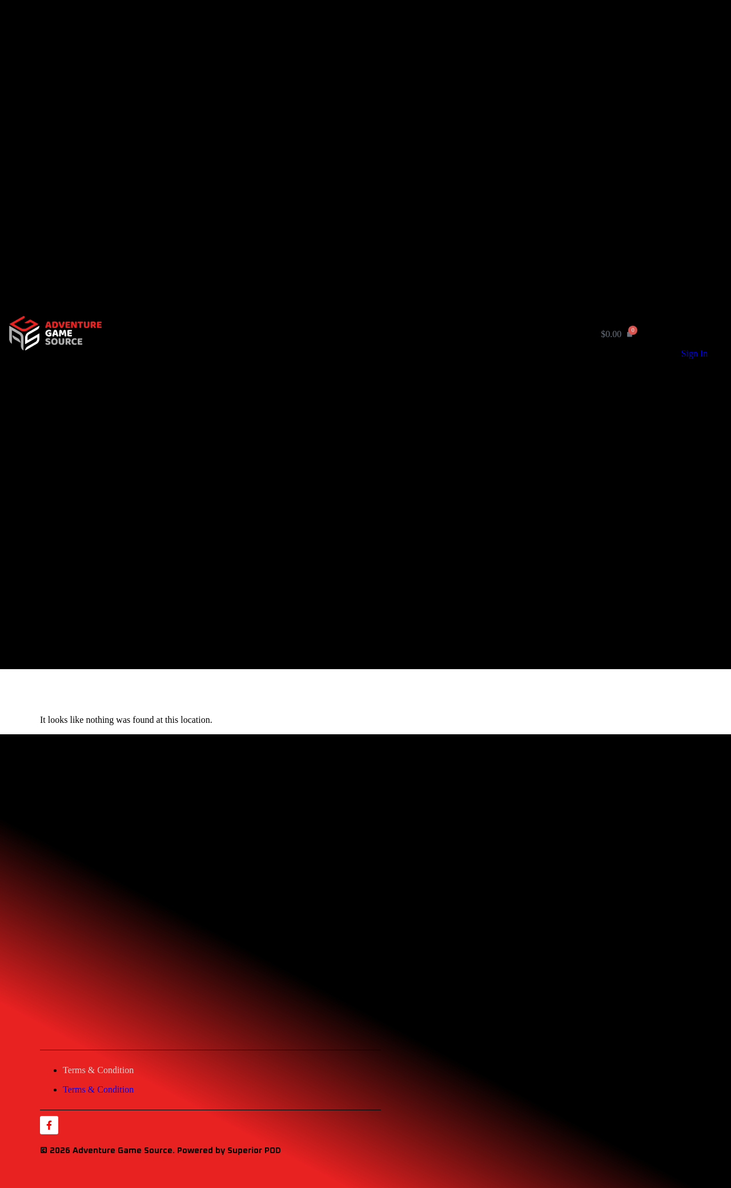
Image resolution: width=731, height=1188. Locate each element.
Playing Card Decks (357, 100)
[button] (344, 340)
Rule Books (342, 110)
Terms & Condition (98, 1070)
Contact (307, 166)
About (302, 154)
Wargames (340, 79)
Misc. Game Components (367, 120)
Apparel (336, 130)
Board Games (346, 69)
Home (302, 24)
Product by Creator (332, 142)
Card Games (344, 58)
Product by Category (335, 36)
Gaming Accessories (358, 89)
